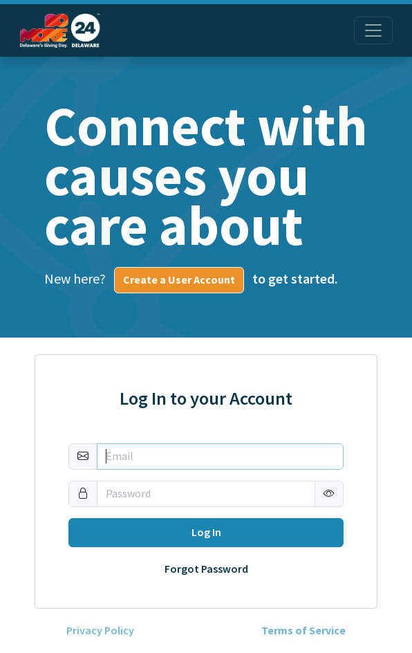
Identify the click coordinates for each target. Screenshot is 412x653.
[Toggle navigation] (373, 30)
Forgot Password (206, 569)
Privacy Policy (100, 630)
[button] (329, 494)
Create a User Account (179, 280)
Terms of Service (303, 630)
